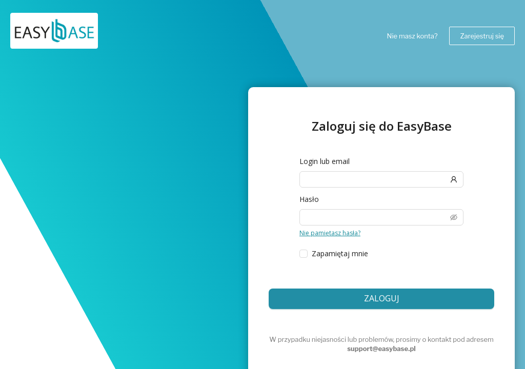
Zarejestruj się (482, 36)
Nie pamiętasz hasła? (328, 233)
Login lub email (323, 161)
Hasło (308, 199)
